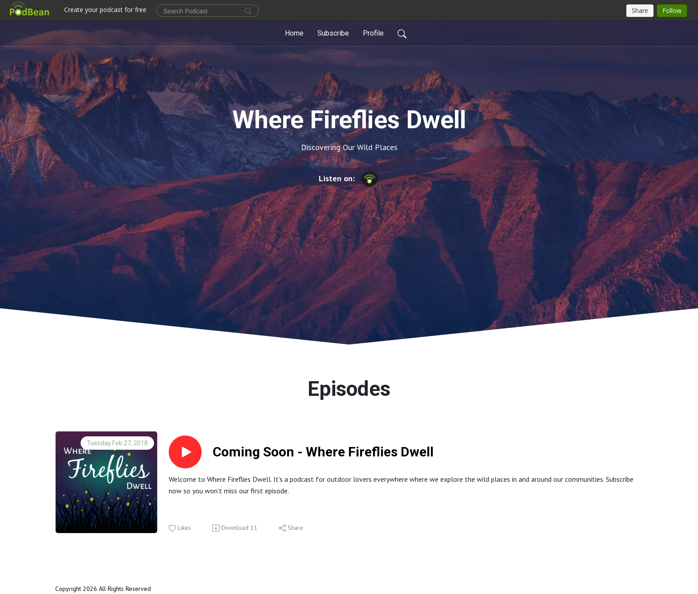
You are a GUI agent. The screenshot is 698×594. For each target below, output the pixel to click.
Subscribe (333, 33)
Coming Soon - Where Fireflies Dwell (323, 452)
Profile (373, 33)
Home (294, 33)
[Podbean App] (369, 178)
